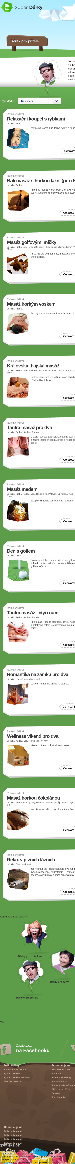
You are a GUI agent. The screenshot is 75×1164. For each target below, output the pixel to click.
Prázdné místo (59, 1097)
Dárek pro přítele (31, 977)
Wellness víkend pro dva (32, 736)
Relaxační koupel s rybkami (36, 118)
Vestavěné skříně (61, 1069)
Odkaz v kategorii (13, 1131)
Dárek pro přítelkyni (35, 936)
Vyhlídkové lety (12, 1073)
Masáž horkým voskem (31, 304)
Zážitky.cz (10, 1145)
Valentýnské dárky (61, 1077)
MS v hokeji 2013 (61, 1089)
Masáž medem (22, 489)
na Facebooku (33, 1050)
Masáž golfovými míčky (31, 242)
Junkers (56, 1093)
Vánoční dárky (59, 1081)
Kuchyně (56, 1073)
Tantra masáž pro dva (29, 427)
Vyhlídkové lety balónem (17, 1077)
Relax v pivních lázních (31, 859)
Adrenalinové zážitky (15, 1069)
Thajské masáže (12, 1081)
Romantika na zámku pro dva (37, 674)
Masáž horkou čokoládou (33, 798)
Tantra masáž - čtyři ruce (32, 612)
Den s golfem (21, 551)
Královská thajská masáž (33, 365)
